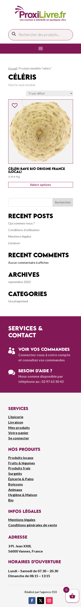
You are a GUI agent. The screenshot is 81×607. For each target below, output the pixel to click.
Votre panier (18, 433)
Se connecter (18, 438)
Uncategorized (18, 301)
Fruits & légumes (21, 463)
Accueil (12, 68)
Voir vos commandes (44, 349)
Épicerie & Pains (21, 479)
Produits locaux (20, 458)
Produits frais (19, 468)
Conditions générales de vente (32, 525)
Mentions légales (19, 236)
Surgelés (15, 473)
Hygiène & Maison (22, 495)
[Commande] (49, 93)
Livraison (14, 243)
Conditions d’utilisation (24, 230)
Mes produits (19, 427)
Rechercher (63, 202)
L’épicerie (15, 417)
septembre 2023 (19, 282)
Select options (40, 184)
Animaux (15, 489)
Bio (11, 500)
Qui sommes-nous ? (21, 223)
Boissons (15, 484)
